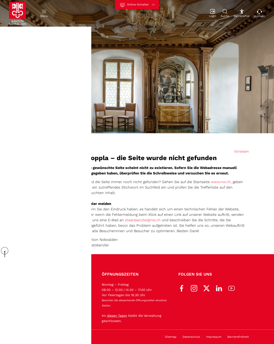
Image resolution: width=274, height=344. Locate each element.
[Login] (212, 13)
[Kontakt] (259, 13)
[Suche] (224, 13)
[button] (44, 13)
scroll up (6, 252)
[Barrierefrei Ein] (242, 13)
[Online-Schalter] (137, 4)
